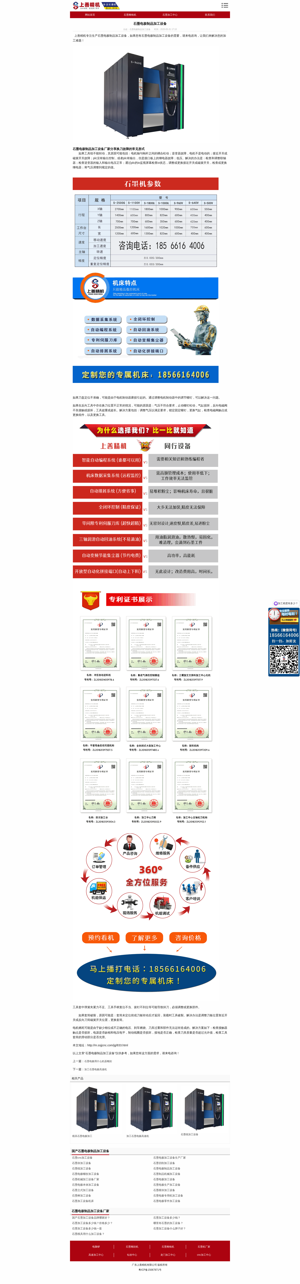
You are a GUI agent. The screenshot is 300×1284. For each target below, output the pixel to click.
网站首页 (90, 14)
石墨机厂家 (204, 1246)
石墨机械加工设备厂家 (85, 1179)
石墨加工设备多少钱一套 (87, 1228)
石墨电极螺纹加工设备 (85, 1173)
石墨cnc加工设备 (82, 1157)
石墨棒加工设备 (81, 1195)
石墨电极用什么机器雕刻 (98, 1061)
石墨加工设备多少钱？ (166, 1217)
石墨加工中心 (170, 14)
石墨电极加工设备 (164, 1179)
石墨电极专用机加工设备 (168, 1195)
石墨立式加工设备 (83, 1190)
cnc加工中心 (204, 1254)
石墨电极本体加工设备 (85, 1184)
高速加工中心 (96, 1254)
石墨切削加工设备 (164, 1163)
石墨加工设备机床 (83, 1201)
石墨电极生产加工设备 (166, 1184)
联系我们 (210, 14)
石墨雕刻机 (132, 1246)
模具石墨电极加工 (82, 1136)
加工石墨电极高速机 (95, 1069)
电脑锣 (96, 1246)
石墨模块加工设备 (164, 1190)
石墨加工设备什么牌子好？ (169, 1228)
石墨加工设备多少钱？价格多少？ (92, 1223)
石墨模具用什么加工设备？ (88, 1233)
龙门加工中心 (167, 1254)
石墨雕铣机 (130, 14)
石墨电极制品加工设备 (166, 1168)
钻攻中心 (132, 1254)
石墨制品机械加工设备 (166, 1173)
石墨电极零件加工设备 (166, 1201)
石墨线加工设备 (189, 1134)
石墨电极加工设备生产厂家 (169, 1157)
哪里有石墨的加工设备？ (168, 1223)
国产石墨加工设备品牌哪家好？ (91, 1217)
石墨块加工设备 (81, 1163)
